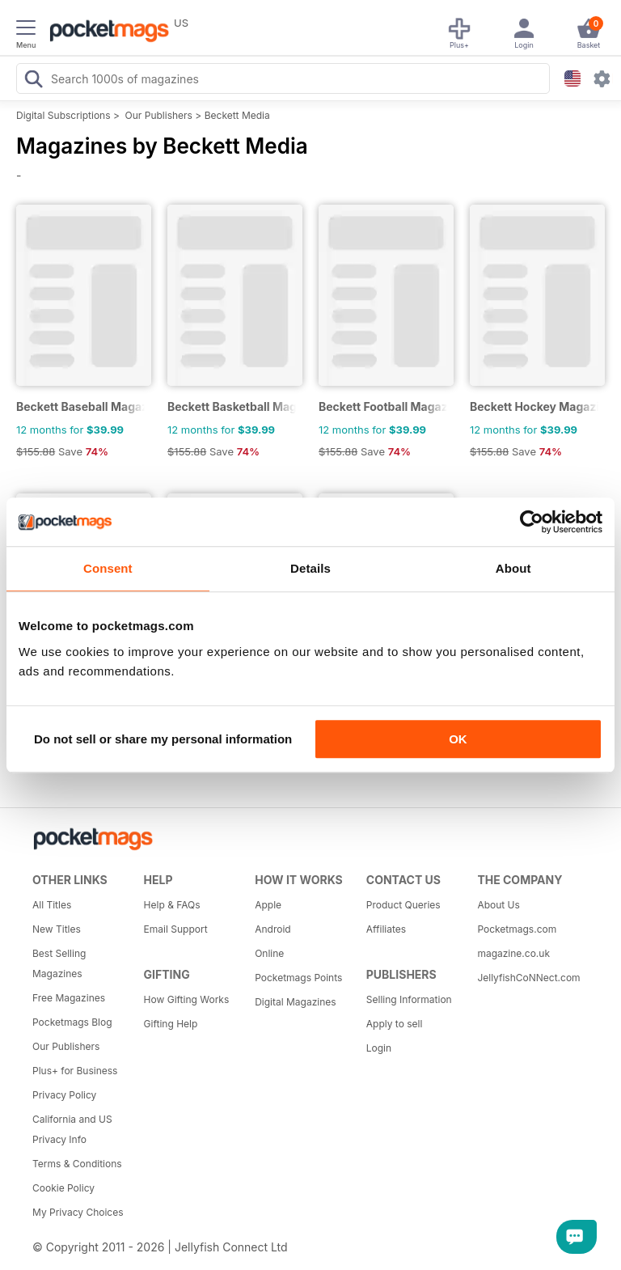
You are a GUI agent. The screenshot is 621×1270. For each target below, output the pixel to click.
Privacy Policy (64, 1095)
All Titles (51, 905)
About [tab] (513, 568)
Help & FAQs (172, 905)
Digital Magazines (295, 1002)
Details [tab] (310, 568)
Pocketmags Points (298, 978)
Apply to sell (394, 1024)
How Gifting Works (187, 999)
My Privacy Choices (78, 1212)
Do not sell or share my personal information (163, 739)
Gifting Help (171, 1024)
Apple (268, 905)
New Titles (56, 929)
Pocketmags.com (516, 929)
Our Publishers (158, 115)
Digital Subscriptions (63, 115)
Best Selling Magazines (59, 963)
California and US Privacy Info (72, 1129)
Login (378, 1048)
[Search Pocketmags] (33, 80)
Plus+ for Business (74, 1071)
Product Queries (403, 905)
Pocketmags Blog (72, 1022)
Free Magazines (68, 998)
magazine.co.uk (513, 953)
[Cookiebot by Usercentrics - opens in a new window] (531, 522)
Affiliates (386, 929)
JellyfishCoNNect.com (527, 978)
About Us (498, 905)
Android (272, 929)
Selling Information (409, 999)
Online (269, 953)
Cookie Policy (63, 1188)
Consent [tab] (108, 568)
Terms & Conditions (77, 1164)
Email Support (176, 929)
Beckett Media (237, 115)
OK (458, 739)
